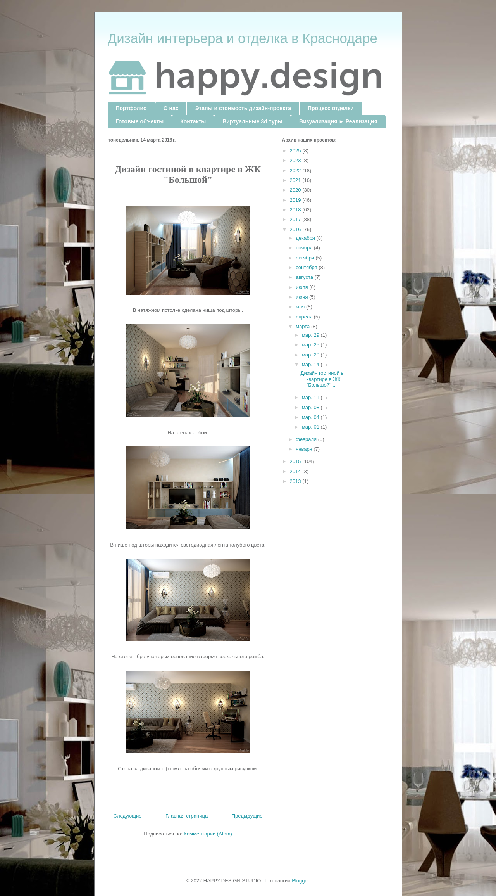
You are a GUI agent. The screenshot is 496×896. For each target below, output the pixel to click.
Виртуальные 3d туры (252, 121)
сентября (307, 267)
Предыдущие (247, 816)
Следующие (128, 816)
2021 (296, 180)
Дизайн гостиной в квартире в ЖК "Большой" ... (322, 379)
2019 (296, 200)
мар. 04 (311, 417)
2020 (296, 190)
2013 (296, 481)
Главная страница (186, 816)
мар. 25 (311, 345)
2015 (296, 461)
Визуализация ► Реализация (338, 121)
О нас (171, 108)
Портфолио (131, 108)
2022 (296, 170)
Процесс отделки (331, 108)
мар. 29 (311, 335)
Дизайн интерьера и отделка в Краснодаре (242, 38)
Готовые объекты (140, 121)
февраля (307, 439)
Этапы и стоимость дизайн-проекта (243, 108)
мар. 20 (311, 355)
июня (302, 297)
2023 (296, 160)
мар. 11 (311, 397)
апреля (305, 317)
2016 (296, 229)
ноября (305, 248)
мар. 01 (311, 427)
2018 (296, 210)
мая (301, 307)
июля (302, 287)
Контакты (193, 121)
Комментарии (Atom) (208, 834)
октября (305, 258)
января (304, 449)
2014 (296, 471)
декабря (306, 238)
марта (303, 326)
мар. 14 (311, 364)
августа (305, 277)
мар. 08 (311, 407)
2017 (296, 219)
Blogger (300, 881)
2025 (296, 151)
